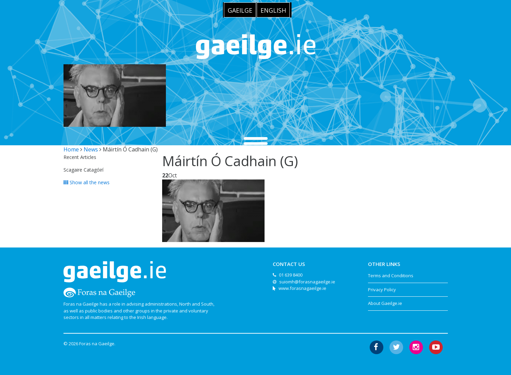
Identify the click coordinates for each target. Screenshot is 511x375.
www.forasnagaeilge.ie (302, 288)
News (91, 149)
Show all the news (86, 182)
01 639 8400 (290, 275)
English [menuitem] (273, 10)
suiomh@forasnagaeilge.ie (307, 282)
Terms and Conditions (390, 275)
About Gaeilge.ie (385, 303)
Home (71, 149)
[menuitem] (240, 9)
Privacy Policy (382, 289)
